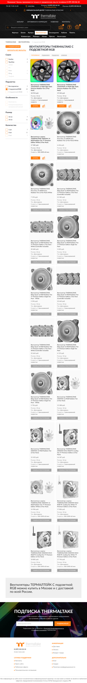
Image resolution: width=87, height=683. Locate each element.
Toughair (11, 76)
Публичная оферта (21, 667)
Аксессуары (61, 36)
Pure (10, 70)
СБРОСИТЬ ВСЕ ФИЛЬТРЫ (16, 50)
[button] (50, 7)
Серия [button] (8, 55)
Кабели (64, 32)
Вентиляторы (41, 32)
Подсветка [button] (10, 82)
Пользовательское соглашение (25, 670)
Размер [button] (9, 112)
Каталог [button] (20, 22)
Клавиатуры (25, 36)
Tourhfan (11, 62)
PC (9, 68)
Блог (54, 661)
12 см (10, 117)
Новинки (54, 22)
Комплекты (12, 102)
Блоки (23, 32)
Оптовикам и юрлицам (37, 22)
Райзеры (36, 36)
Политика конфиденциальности (64, 667)
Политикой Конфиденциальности (54, 628)
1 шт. (10, 129)
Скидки (55, 664)
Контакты (66, 22)
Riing (10, 73)
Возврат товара (58, 653)
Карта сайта (19, 664)
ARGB (11, 65)
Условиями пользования (39, 630)
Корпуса (15, 32)
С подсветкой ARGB (15, 92)
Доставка (56, 646)
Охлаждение (54, 32)
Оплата (55, 649)
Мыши (44, 36)
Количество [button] (11, 125)
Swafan (11, 59)
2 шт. (10, 135)
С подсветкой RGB (15, 89)
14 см (10, 119)
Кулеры (31, 32)
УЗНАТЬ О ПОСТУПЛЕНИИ (67, 158)
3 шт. (10, 132)
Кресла (52, 36)
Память (72, 32)
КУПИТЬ (35, 106)
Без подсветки (13, 86)
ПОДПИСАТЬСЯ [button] (62, 623)
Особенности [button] (12, 98)
